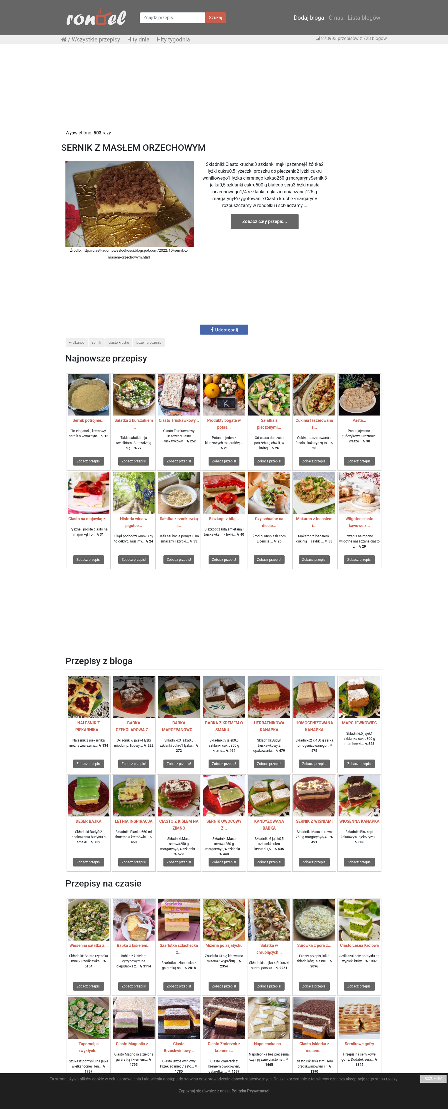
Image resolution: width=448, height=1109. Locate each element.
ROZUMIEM (433, 1079)
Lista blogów (364, 17)
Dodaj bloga (309, 17)
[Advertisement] (224, 89)
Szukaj (215, 17)
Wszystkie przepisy (96, 39)
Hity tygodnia (173, 39)
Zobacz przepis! (89, 461)
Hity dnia (138, 39)
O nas (336, 17)
